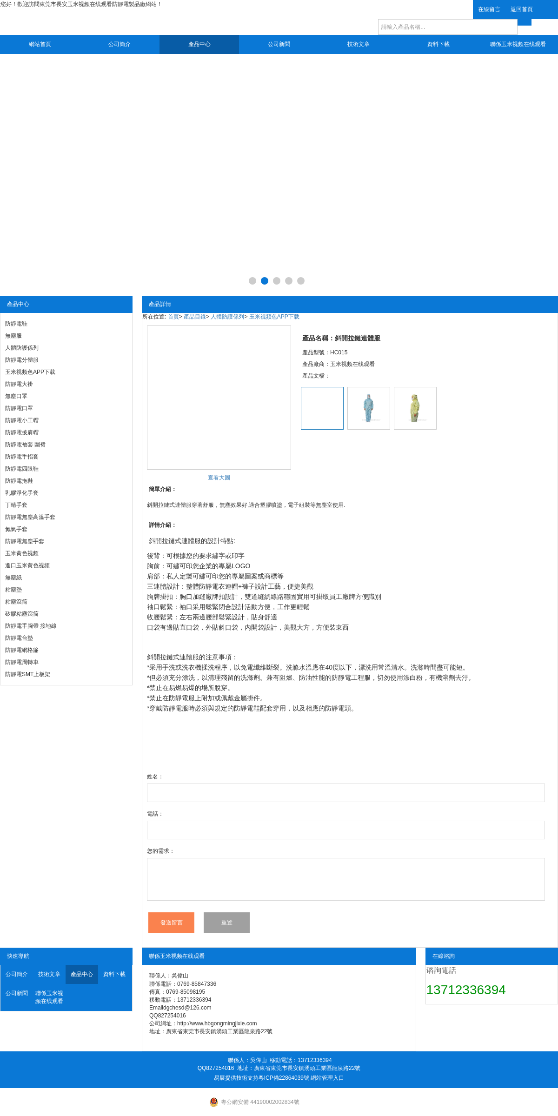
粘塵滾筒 (16, 601)
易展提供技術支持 (236, 1078)
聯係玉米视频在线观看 (518, 44)
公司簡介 (119, 44)
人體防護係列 (22, 348)
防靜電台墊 (19, 638)
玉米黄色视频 (22, 553)
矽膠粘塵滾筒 (22, 614)
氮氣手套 (16, 529)
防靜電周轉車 (22, 662)
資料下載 (438, 44)
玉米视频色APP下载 (30, 372)
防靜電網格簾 (22, 650)
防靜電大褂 (19, 384)
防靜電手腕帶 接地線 (31, 626)
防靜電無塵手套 (24, 541)
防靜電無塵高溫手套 (30, 517)
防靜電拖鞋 (19, 481)
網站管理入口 (327, 1078)
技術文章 (358, 44)
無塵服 (13, 335)
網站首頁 (40, 44)
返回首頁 (522, 9)
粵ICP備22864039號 (284, 1078)
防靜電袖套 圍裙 (25, 444)
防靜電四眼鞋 (22, 468)
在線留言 (489, 9)
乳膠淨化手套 (22, 493)
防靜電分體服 (22, 360)
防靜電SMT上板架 (27, 674)
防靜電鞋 (16, 323)
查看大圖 (219, 477)
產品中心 (199, 44)
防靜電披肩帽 (22, 432)
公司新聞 (279, 44)
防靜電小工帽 (22, 420)
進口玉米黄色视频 (27, 565)
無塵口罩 (16, 396)
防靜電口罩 (19, 408)
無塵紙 (13, 577)
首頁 (173, 316)
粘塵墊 (13, 589)
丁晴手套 (16, 505)
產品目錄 (195, 316)
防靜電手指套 (22, 456)
